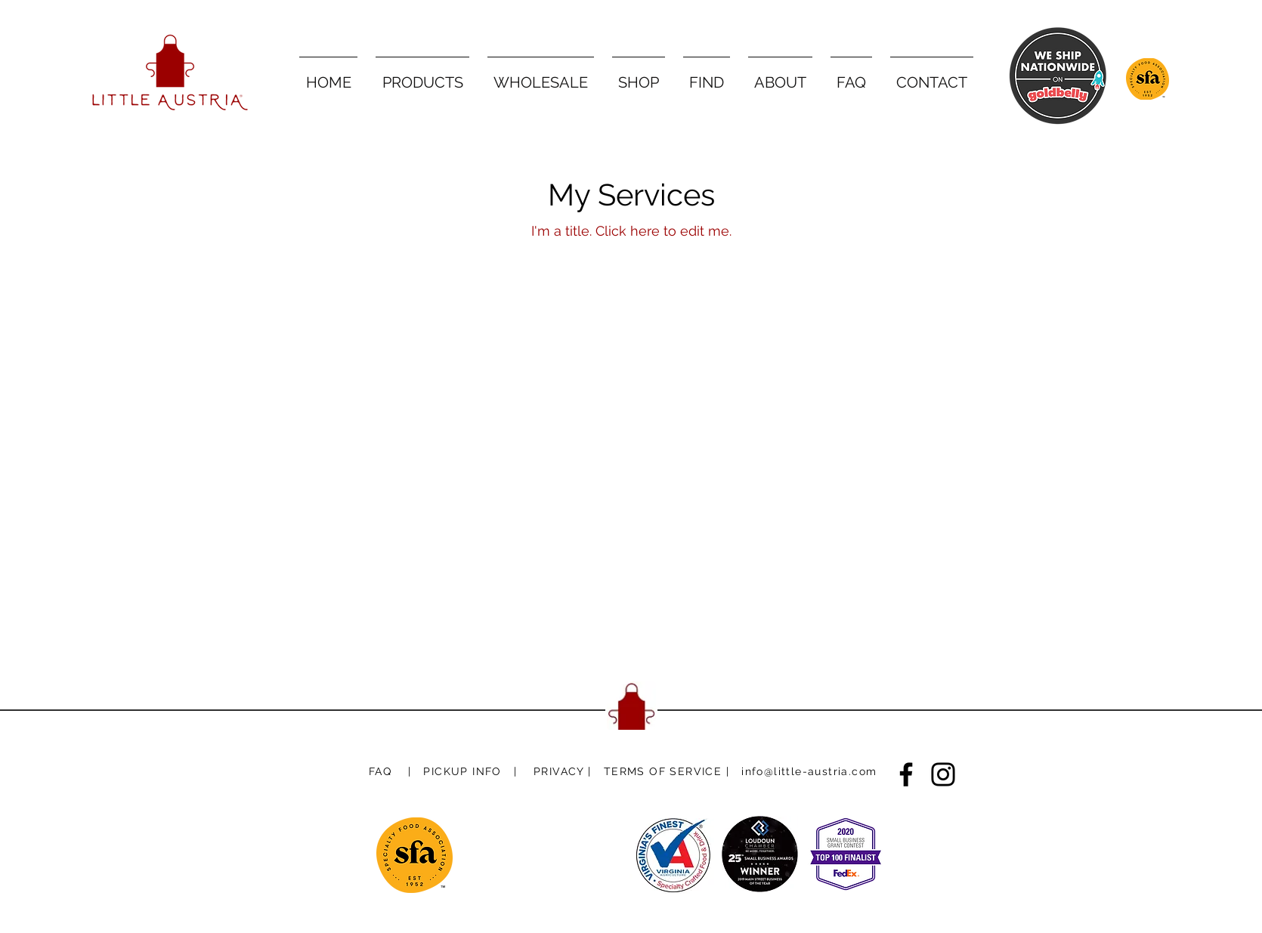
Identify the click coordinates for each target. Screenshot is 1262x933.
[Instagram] (943, 774)
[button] (462, 771)
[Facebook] (906, 774)
